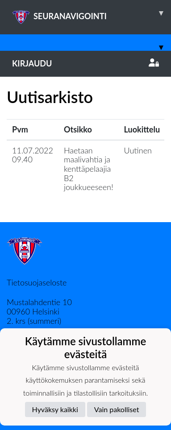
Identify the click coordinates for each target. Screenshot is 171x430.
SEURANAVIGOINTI (91, 13)
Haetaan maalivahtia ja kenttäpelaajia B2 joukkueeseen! (88, 168)
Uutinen (138, 150)
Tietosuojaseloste (37, 282)
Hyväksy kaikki (55, 409)
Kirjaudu (85, 63)
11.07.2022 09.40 (32, 155)
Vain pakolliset (116, 409)
